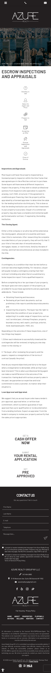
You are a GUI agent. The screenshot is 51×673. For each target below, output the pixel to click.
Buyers (10, 618)
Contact (40, 618)
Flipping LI (39, 616)
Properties (27, 616)
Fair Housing (20, 611)
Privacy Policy (21, 560)
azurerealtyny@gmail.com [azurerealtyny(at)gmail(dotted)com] (25, 582)
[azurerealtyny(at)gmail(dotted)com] (45, 3)
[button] (3, 670)
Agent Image (33, 661)
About (17, 616)
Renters (30, 618)
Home (9, 616)
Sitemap (41, 660)
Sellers (20, 618)
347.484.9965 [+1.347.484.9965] (25, 574)
